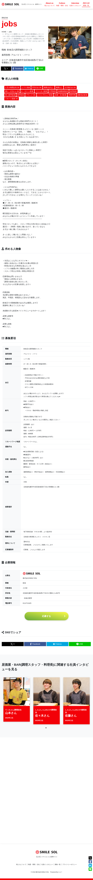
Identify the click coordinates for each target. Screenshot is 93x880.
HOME (4, 32)
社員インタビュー (47, 864)
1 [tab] (46, 729)
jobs (10, 32)
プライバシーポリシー (69, 864)
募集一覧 (58, 864)
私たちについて (21, 864)
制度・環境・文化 (34, 864)
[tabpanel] (17, 700)
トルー (60, 872)
